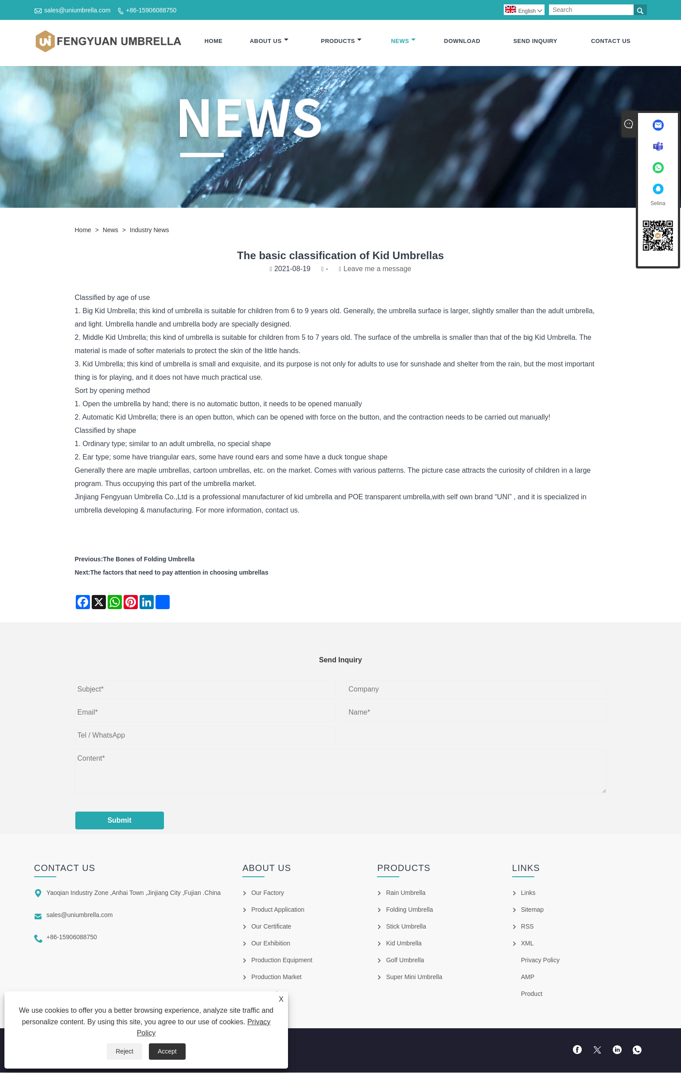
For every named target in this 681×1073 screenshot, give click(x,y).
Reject (124, 1051)
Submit (119, 820)
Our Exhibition (270, 943)
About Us (269, 41)
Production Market (276, 977)
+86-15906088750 (151, 10)
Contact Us (610, 41)
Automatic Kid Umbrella (119, 417)
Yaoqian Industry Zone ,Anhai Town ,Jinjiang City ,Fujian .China (134, 893)
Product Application (277, 910)
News (403, 41)
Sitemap (532, 910)
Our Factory (267, 893)
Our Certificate (271, 926)
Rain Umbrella (405, 893)
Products (341, 41)
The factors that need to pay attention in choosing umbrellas (179, 572)
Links (528, 893)
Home (213, 41)
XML (527, 943)
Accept (167, 1051)
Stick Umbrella (406, 926)
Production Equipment (281, 960)
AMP (527, 977)
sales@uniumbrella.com (77, 10)
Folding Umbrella (409, 910)
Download (462, 41)
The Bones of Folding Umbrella (149, 559)
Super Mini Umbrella (414, 977)
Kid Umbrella (115, 311)
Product (531, 994)
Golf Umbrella (405, 960)
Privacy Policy (540, 960)
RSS (527, 926)
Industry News (149, 230)
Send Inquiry (535, 41)
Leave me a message (377, 269)
